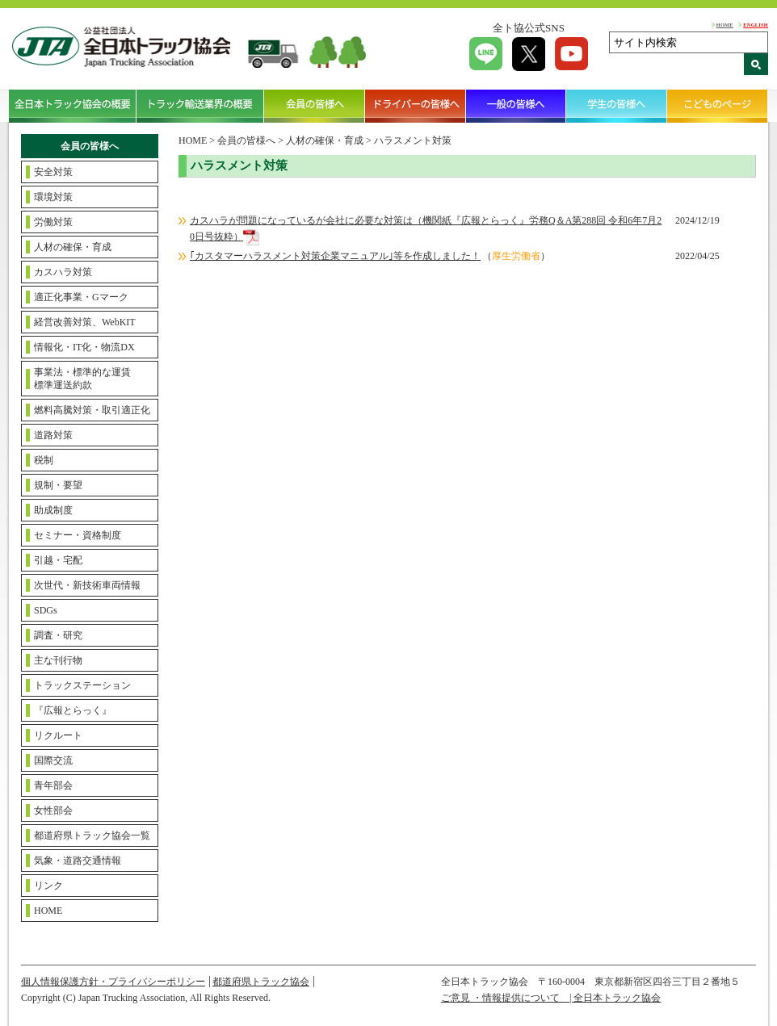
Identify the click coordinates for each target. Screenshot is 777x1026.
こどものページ (717, 106)
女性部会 (53, 810)
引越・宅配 (58, 560)
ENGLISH (755, 24)
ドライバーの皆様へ (415, 106)
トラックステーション (82, 685)
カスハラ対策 (63, 272)
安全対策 (53, 172)
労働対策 (53, 222)
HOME (724, 24)
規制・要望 (58, 485)
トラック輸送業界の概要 (200, 106)
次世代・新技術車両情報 (87, 585)
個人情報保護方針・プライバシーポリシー (113, 981)
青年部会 (53, 785)
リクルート (58, 735)
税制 (43, 460)
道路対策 (53, 435)
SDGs (45, 610)
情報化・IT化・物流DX (84, 347)
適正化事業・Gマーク (81, 297)
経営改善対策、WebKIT (85, 322)
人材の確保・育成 (72, 247)
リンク (48, 885)
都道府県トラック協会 (260, 981)
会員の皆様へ (314, 106)
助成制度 (53, 510)
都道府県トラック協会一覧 (92, 835)
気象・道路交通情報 (77, 860)
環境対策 (53, 197)
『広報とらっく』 (72, 710)
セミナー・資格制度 (77, 535)
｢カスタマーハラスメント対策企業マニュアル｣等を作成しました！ (335, 256)
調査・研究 (58, 635)
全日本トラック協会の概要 (72, 106)
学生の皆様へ (616, 106)
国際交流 (53, 760)
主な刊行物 (58, 660)
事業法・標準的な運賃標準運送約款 (82, 378)
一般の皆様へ (516, 106)
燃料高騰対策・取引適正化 (92, 410)
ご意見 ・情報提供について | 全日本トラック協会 (551, 997)
